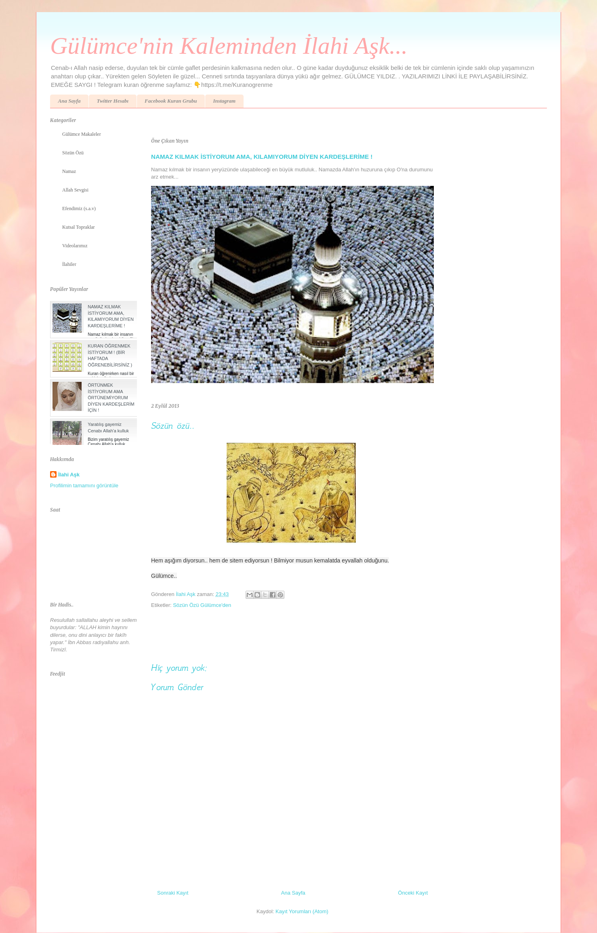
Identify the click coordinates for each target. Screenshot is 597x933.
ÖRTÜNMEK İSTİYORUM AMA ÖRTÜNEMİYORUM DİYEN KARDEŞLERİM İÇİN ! (111, 398)
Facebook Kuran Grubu (171, 101)
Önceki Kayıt (413, 893)
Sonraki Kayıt (172, 893)
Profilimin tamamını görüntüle (84, 485)
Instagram (224, 101)
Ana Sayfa (69, 101)
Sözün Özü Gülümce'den (202, 605)
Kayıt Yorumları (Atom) (301, 911)
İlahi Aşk (69, 475)
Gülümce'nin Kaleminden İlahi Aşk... (229, 45)
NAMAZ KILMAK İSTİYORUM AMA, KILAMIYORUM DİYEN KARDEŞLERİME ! (261, 156)
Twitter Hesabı (112, 101)
